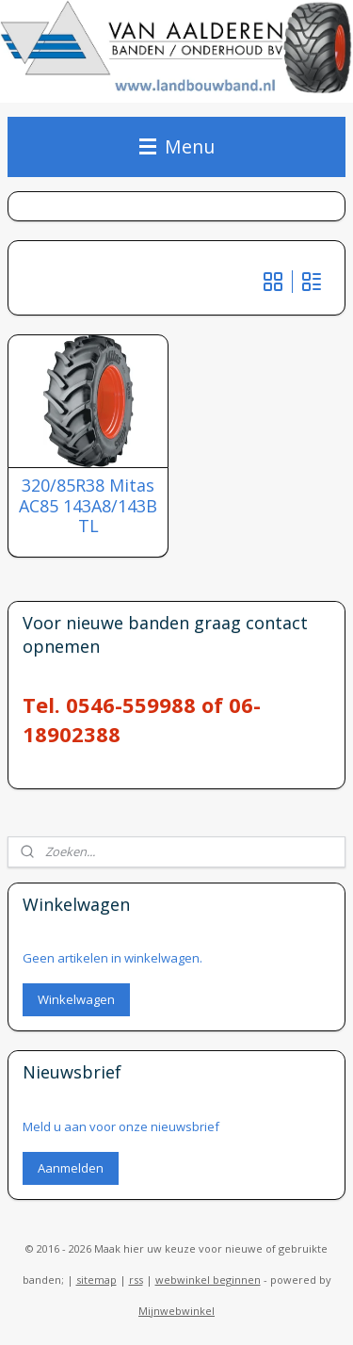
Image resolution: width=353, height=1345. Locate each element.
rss (136, 1279)
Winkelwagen (76, 999)
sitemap (96, 1279)
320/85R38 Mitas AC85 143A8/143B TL (88, 506)
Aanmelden (71, 1167)
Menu (177, 146)
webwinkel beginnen (208, 1279)
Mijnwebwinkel (176, 1311)
